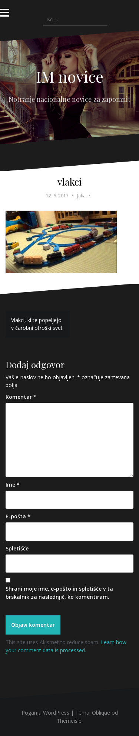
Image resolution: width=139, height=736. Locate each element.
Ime (13, 484)
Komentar (21, 396)
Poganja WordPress (45, 712)
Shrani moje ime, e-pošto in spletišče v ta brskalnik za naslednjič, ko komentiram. (59, 592)
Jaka (81, 196)
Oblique (101, 712)
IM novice (69, 76)
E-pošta (18, 516)
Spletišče (17, 548)
